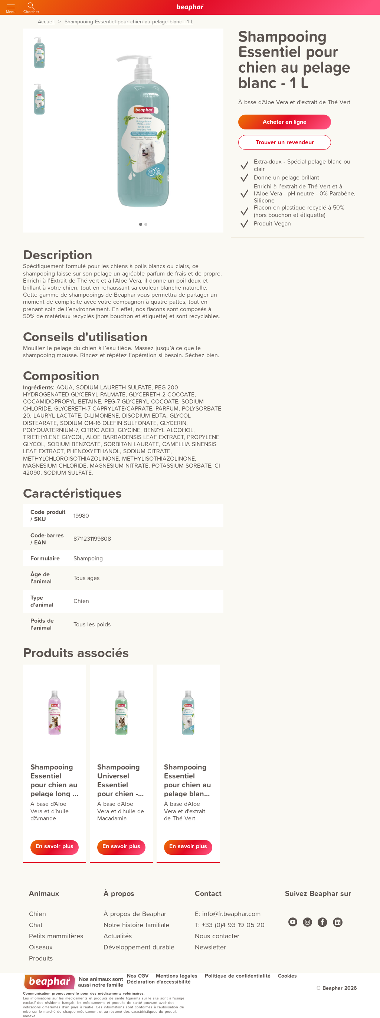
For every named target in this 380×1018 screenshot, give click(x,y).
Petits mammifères (56, 935)
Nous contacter (217, 935)
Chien (37, 913)
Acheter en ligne (285, 122)
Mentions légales (176, 975)
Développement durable (139, 947)
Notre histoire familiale (136, 924)
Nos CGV (137, 975)
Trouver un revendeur (285, 142)
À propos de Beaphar (135, 913)
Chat (35, 924)
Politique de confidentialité (238, 975)
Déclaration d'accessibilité (159, 981)
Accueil (46, 22)
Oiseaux (41, 947)
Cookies (287, 975)
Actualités (118, 935)
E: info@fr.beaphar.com (228, 913)
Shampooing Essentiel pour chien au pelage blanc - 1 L (129, 22)
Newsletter (210, 947)
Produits (41, 958)
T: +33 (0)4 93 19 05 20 (230, 924)
